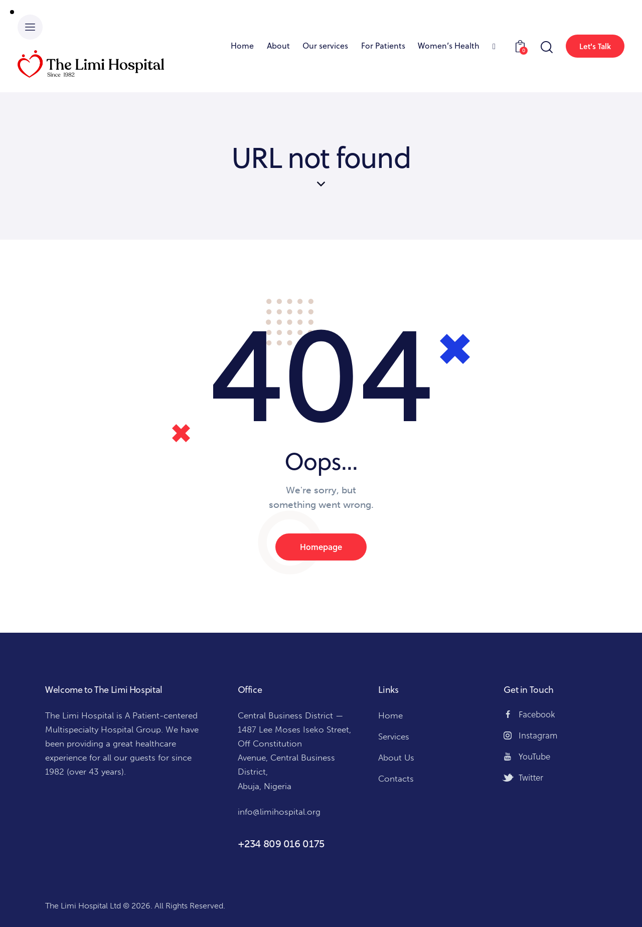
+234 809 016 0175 (281, 844)
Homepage (321, 546)
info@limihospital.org (279, 812)
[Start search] (546, 47)
